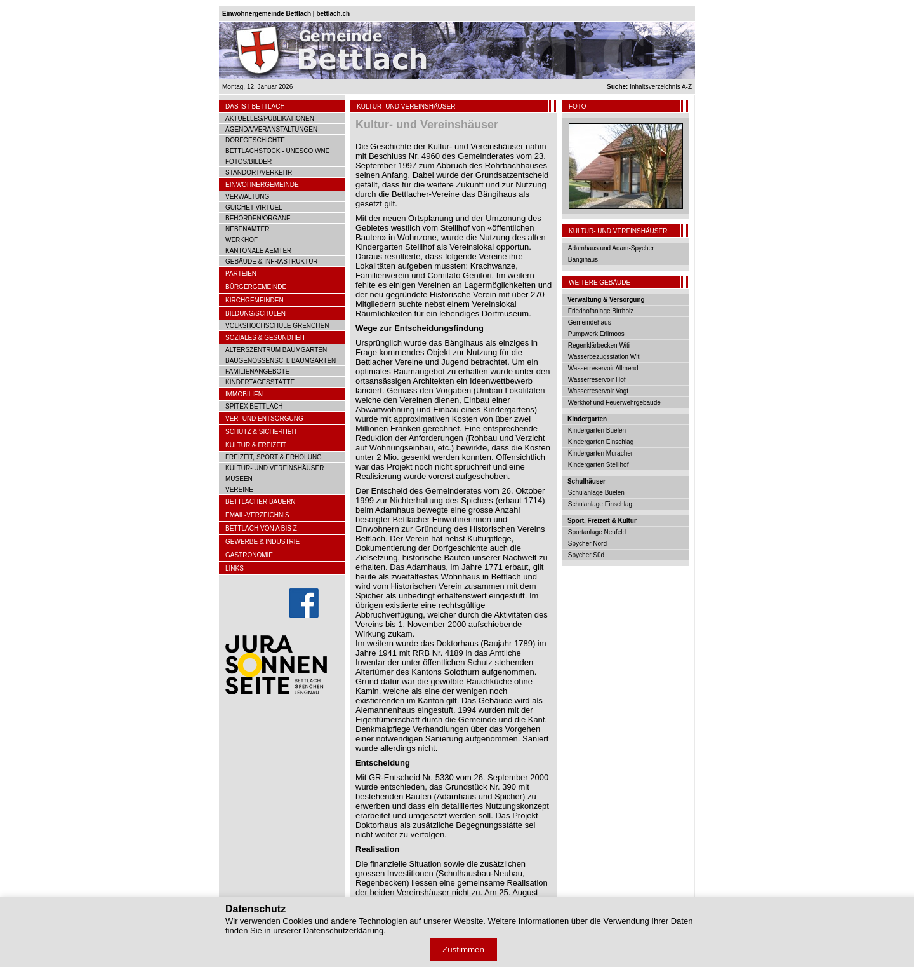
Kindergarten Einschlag (600, 441)
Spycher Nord (587, 543)
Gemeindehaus (589, 322)
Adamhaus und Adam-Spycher (611, 248)
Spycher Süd (586, 554)
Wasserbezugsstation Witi (604, 356)
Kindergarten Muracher (600, 453)
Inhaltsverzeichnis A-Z (649, 86)
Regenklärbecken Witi (599, 345)
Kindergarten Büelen (597, 430)
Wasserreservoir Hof (597, 379)
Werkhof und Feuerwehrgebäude (614, 402)
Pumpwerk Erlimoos (596, 333)
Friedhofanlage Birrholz (600, 311)
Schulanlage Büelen (596, 492)
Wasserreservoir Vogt (598, 391)
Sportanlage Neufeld (597, 532)
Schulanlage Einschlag (600, 504)
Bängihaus (583, 259)
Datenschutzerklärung (343, 930)
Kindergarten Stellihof (598, 464)
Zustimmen (463, 949)
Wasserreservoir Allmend (603, 368)
